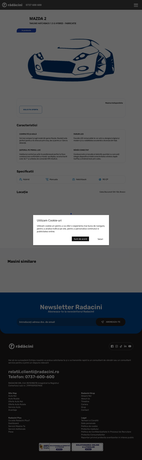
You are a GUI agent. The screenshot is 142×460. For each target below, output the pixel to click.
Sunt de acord (80, 238)
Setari (100, 239)
